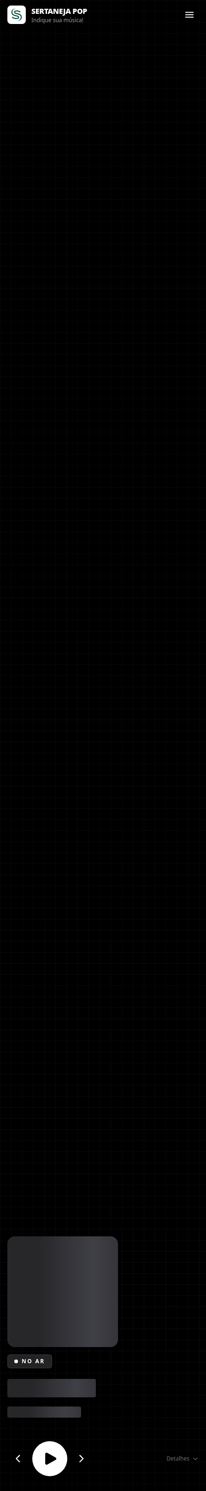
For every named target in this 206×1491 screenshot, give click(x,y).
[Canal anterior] (18, 1458)
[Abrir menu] (189, 15)
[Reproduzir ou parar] (49, 1458)
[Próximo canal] (81, 1458)
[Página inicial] (16, 15)
